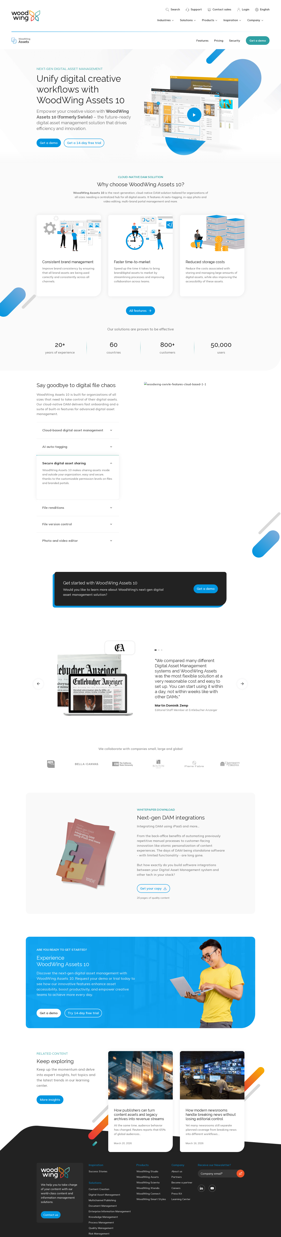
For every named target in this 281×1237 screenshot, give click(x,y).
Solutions (188, 20)
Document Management (103, 1220)
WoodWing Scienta (147, 1197)
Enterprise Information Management (110, 1226)
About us (177, 1186)
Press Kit (177, 1208)
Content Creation (99, 1204)
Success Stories (98, 1186)
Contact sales (219, 9)
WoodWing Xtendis (147, 1203)
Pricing (218, 40)
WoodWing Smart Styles (151, 1214)
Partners (177, 1192)
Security (234, 40)
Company (255, 20)
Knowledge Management (103, 1232)
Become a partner (182, 1197)
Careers (176, 1203)
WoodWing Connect (148, 1208)
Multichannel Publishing (102, 1215)
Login (243, 9)
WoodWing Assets (147, 1192)
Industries (165, 20)
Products (210, 20)
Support (194, 9)
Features (202, 40)
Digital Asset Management (104, 1209)
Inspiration (232, 20)
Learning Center (181, 1214)
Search (173, 9)
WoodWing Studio (147, 1186)
